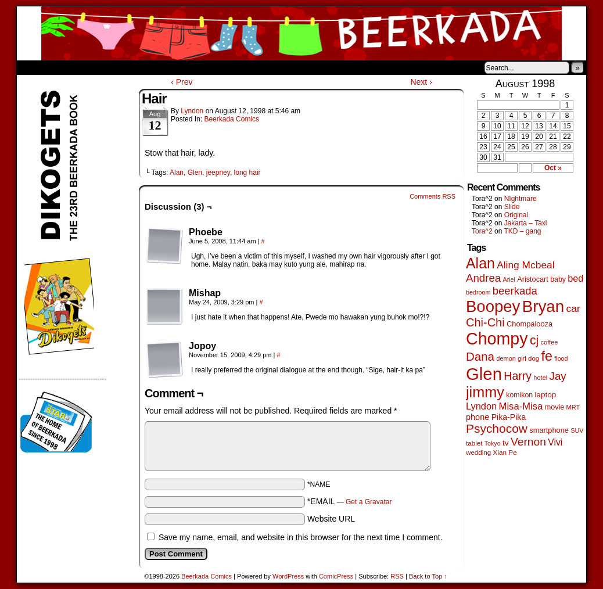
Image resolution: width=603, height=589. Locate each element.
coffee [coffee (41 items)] (549, 342)
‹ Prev (181, 82)
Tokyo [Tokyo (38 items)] (492, 443)
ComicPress (336, 576)
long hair (247, 172)
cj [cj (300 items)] (534, 340)
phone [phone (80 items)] (477, 417)
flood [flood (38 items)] (561, 358)
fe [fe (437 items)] (546, 356)
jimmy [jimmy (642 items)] (485, 392)
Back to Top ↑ (428, 576)
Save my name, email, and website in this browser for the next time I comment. (301, 537)
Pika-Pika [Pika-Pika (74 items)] (508, 417)
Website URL (331, 518)
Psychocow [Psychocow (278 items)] (496, 428)
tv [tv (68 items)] (505, 443)
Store (103, 67)
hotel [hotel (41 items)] (540, 377)
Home (33, 67)
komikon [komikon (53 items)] (519, 395)
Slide (512, 207)
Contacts (147, 67)
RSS (397, 576)
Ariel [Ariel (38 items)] (509, 279)
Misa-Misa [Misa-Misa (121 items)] (521, 406)
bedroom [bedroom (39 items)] (478, 292)
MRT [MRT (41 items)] (573, 407)
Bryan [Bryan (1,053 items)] (543, 306)
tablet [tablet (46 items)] (474, 443)
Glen (195, 172)
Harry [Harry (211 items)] (518, 375)
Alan (177, 172)
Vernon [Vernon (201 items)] (528, 442)
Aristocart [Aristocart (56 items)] (532, 279)
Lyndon (192, 111)
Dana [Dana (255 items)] (480, 356)
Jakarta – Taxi (525, 223)
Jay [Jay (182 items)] (558, 376)
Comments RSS (432, 196)
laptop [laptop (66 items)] (546, 394)
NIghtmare (520, 199)
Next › (421, 82)
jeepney (218, 172)
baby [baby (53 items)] (558, 279)
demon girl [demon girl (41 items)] (511, 358)
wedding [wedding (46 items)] (478, 452)
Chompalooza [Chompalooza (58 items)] (529, 323)
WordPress (288, 576)
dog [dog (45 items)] (533, 358)
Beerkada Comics (301, 33)
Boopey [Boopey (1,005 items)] (493, 306)
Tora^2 (482, 231)
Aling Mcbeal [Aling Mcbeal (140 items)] (525, 265)
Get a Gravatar (369, 502)
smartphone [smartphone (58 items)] (549, 430)
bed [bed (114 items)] (575, 278)
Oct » (553, 168)
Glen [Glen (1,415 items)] (484, 373)
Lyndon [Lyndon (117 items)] (481, 406)
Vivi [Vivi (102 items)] (555, 442)
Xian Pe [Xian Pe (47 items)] (505, 452)
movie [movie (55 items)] (555, 407)
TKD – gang (522, 231)
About (67, 67)
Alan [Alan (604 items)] (480, 263)
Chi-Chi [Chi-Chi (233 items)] (485, 322)
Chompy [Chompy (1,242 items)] (497, 338)
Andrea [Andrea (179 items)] (483, 278)
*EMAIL (349, 501)
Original (516, 215)
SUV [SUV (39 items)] (576, 430)
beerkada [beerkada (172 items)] (515, 291)
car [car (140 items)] (573, 308)
